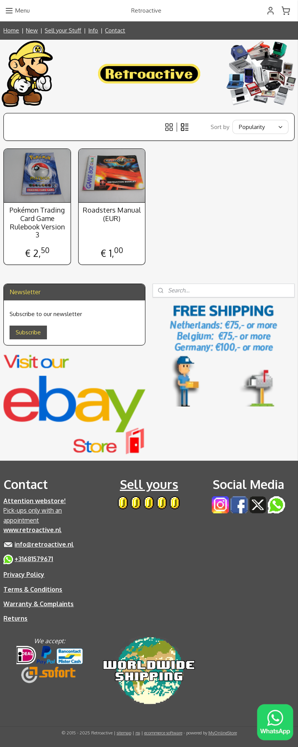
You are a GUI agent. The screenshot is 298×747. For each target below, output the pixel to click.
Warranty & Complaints (38, 604)
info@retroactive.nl (44, 544)
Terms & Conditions (32, 589)
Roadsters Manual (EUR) (112, 215)
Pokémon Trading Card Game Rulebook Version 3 (37, 223)
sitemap (124, 733)
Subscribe (28, 332)
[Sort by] (260, 127)
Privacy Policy (23, 574)
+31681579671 (33, 559)
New (32, 30)
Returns (15, 618)
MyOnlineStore (222, 733)
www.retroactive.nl (32, 530)
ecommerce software (163, 733)
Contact (115, 30)
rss (137, 733)
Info (93, 30)
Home (11, 30)
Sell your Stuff (63, 30)
